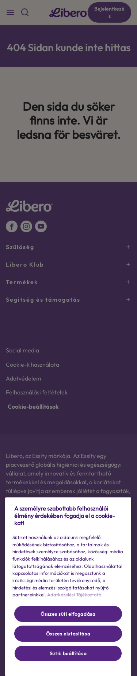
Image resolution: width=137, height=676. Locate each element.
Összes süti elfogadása (68, 614)
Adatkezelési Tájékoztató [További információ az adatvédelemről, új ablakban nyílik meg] (74, 594)
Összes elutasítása (68, 634)
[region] (68, 586)
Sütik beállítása (68, 653)
